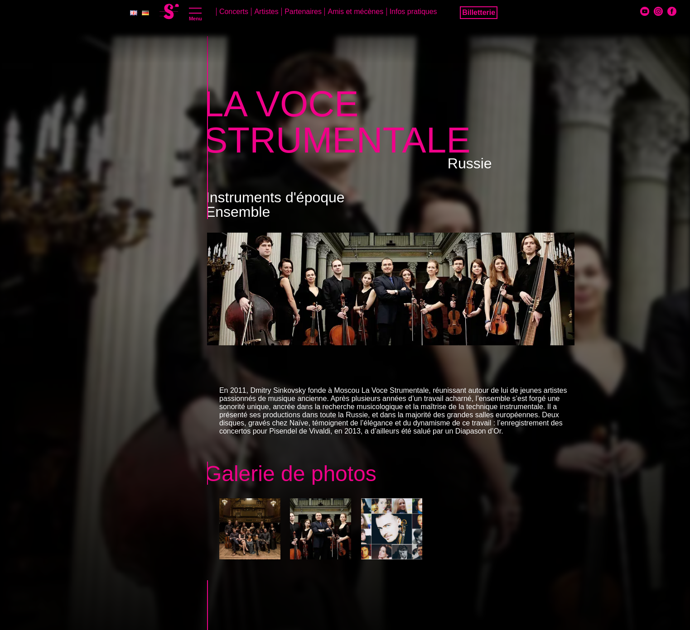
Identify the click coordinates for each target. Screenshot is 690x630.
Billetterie (478, 12)
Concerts (233, 11)
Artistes (266, 11)
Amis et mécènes (355, 11)
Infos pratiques (413, 11)
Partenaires (303, 11)
